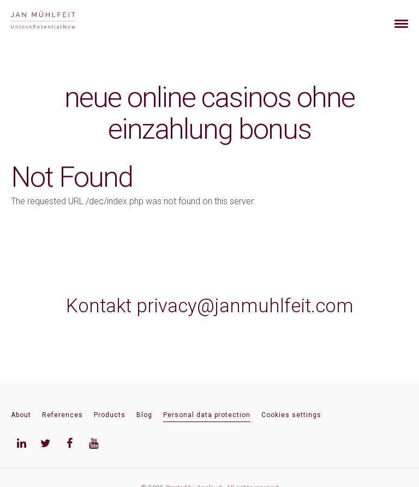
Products (109, 415)
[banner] (56, 21)
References (62, 415)
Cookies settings (291, 415)
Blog (144, 415)
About (21, 415)
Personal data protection (206, 415)
